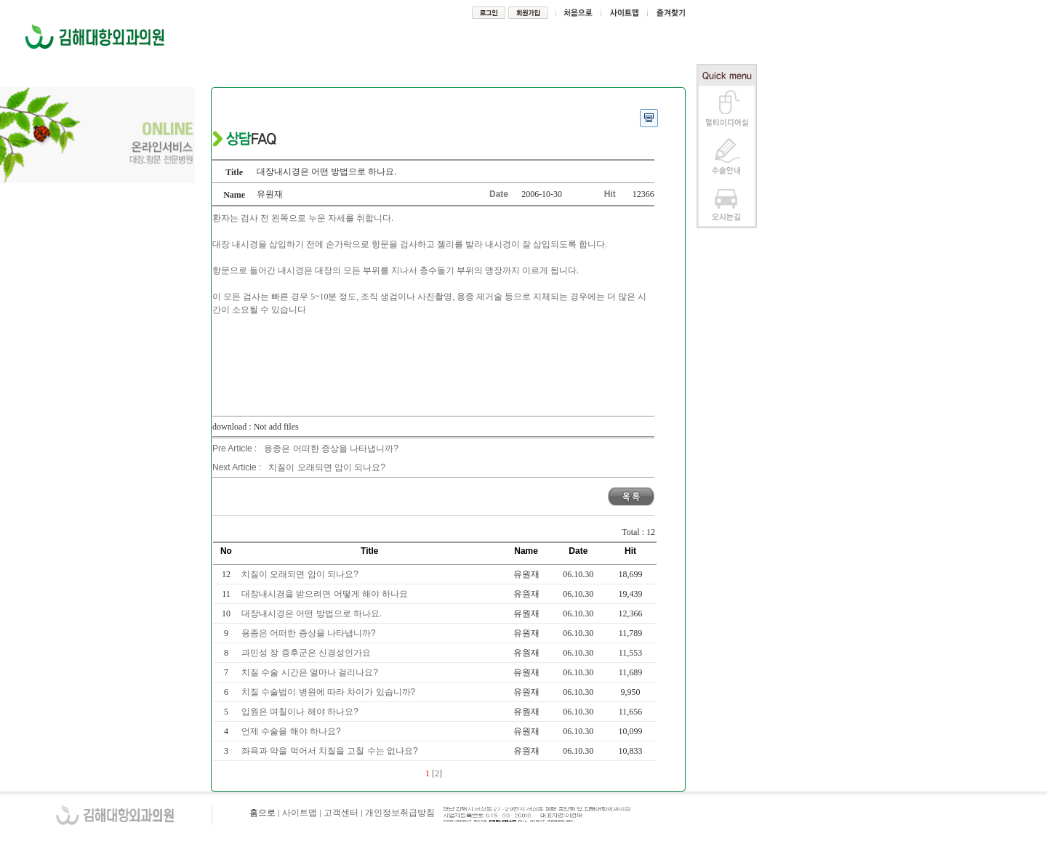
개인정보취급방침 (400, 813)
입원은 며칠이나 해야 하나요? (301, 712)
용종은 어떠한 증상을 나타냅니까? (331, 448)
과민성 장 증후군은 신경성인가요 (307, 653)
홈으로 (262, 813)
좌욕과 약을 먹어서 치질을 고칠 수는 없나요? (330, 751)
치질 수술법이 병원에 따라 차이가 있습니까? (329, 692)
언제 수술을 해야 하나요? (292, 731)
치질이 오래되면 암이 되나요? (326, 467)
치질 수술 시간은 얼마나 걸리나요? (310, 672)
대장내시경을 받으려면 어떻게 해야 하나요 (326, 594)
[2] (437, 773)
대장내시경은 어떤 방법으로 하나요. (313, 613)
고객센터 (341, 813)
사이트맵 (299, 813)
